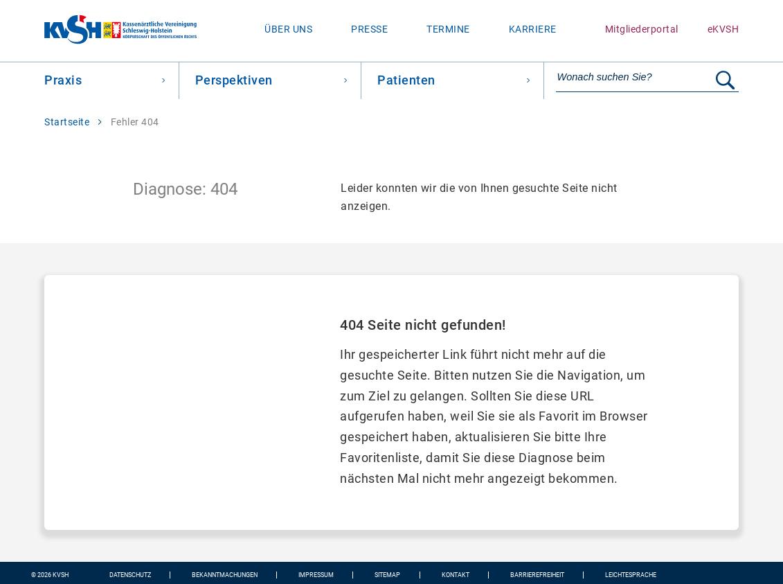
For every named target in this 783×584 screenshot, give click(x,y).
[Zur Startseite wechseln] (98, 31)
